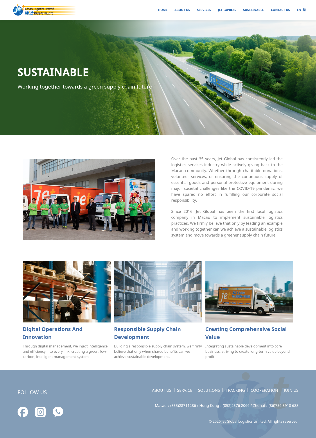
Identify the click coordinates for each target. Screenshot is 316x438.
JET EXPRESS (227, 10)
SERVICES (204, 10)
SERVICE (184, 390)
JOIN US (291, 390)
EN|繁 (301, 10)
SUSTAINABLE (253, 10)
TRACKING (235, 390)
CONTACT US (280, 10)
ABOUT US (182, 10)
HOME (162, 10)
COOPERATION (264, 390)
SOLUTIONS (209, 390)
